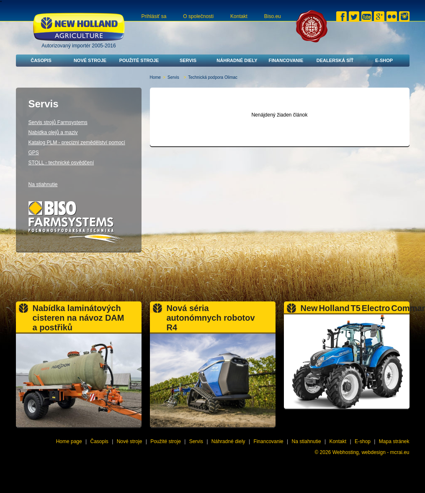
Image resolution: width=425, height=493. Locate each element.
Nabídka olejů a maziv (53, 132)
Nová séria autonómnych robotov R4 (211, 318)
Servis (188, 60)
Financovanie (286, 60)
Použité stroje (139, 60)
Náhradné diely (236, 60)
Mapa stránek (394, 441)
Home (155, 77)
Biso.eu (272, 16)
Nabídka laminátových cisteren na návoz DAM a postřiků (78, 318)
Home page (69, 441)
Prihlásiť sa (154, 16)
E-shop (384, 60)
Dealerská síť (335, 60)
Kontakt (238, 16)
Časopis (41, 60)
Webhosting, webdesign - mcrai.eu (371, 452)
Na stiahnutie (43, 184)
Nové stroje (90, 60)
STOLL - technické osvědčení (61, 163)
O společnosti (198, 16)
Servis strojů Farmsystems (58, 122)
